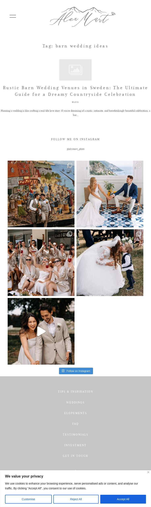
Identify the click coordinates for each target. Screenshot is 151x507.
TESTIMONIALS (75, 434)
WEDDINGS (75, 402)
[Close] (148, 472)
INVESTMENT (75, 445)
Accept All (123, 499)
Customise (28, 499)
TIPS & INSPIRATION (75, 391)
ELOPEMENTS (75, 413)
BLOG (75, 102)
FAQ (75, 423)
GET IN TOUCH (75, 455)
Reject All (76, 499)
